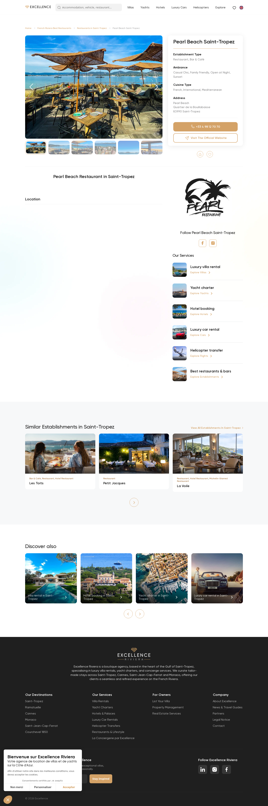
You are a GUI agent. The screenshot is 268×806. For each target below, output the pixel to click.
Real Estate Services (166, 713)
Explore (221, 7)
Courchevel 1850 (36, 732)
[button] (31, 87)
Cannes (30, 713)
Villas (130, 7)
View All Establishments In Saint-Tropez (216, 427)
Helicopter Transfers (106, 726)
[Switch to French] (241, 7)
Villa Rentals (100, 701)
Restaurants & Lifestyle (108, 732)
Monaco (30, 719)
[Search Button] (59, 8)
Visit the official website (205, 137)
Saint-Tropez (34, 701)
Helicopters (201, 7)
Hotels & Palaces (103, 713)
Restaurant (109, 478)
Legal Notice (221, 719)
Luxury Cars (179, 7)
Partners (218, 713)
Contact (219, 726)
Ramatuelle (33, 707)
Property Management (168, 707)
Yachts (145, 7)
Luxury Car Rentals (105, 719)
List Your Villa (161, 701)
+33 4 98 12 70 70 (205, 127)
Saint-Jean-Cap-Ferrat (41, 726)
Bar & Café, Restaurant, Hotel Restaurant (51, 478)
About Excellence (225, 701)
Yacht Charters (102, 707)
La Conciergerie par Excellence (113, 738)
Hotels (160, 7)
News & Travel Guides (228, 707)
